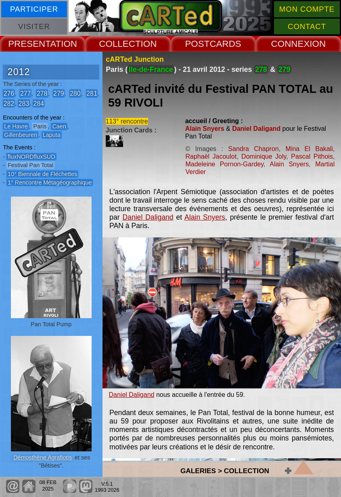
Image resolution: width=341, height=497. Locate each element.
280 (75, 93)
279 (58, 93)
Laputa (52, 135)
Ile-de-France (151, 69)
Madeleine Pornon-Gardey (224, 164)
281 (91, 93)
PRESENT (29, 44)
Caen (59, 126)
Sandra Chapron (253, 148)
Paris (40, 126)
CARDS (225, 44)
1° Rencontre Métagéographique (50, 182)
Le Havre (15, 126)
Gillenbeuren (20, 135)
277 (25, 93)
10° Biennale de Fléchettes (42, 174)
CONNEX (290, 44)
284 (38, 103)
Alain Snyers (204, 128)
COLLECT (119, 44)
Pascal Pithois (312, 156)
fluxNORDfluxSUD (31, 156)
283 (24, 103)
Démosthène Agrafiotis (42, 457)
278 (42, 93)
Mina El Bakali (309, 148)
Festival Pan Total (30, 165)
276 (9, 93)
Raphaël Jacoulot (210, 156)
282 (9, 103)
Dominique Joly (263, 156)
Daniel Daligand (256, 128)
